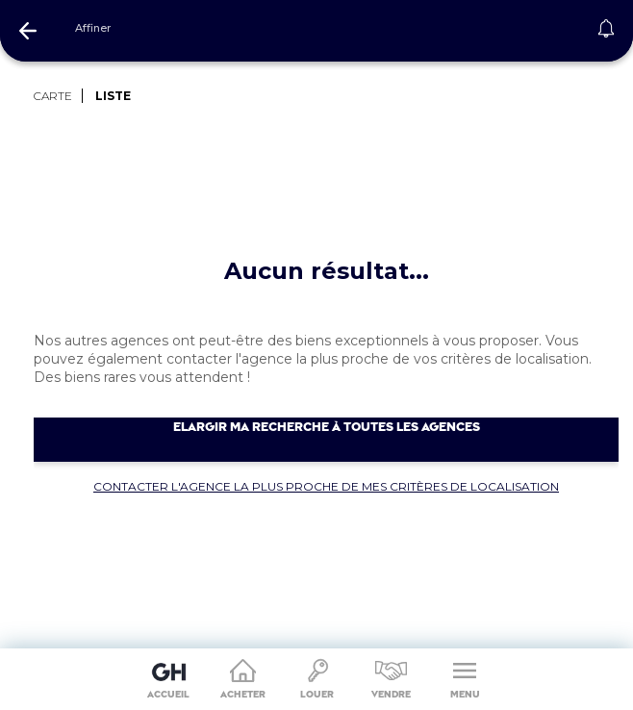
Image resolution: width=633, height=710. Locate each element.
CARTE (53, 96)
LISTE (113, 96)
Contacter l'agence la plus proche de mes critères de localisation (326, 486)
